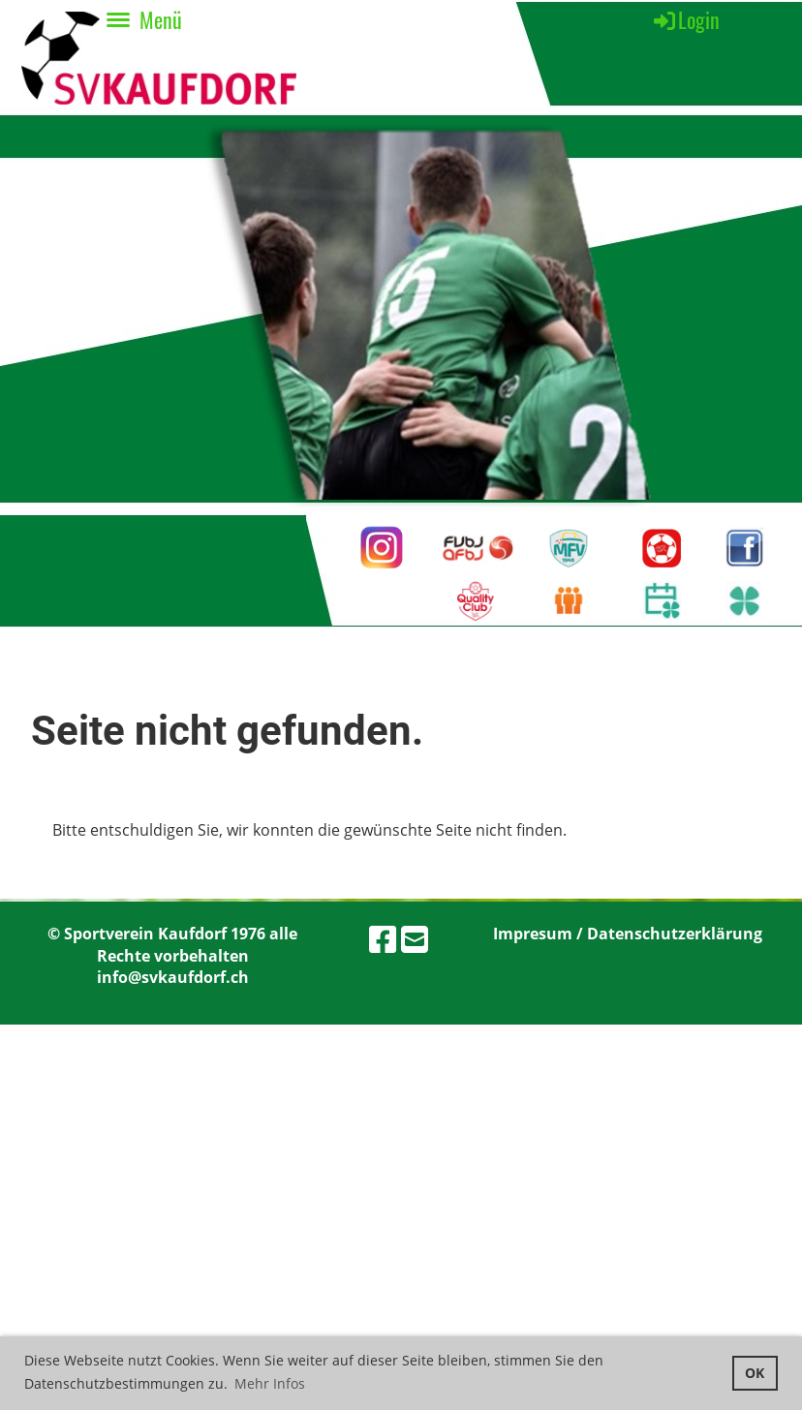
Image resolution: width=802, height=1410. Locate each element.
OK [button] (754, 1373)
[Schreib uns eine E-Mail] (414, 939)
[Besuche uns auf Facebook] (382, 939)
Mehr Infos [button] (269, 1383)
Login (685, 19)
